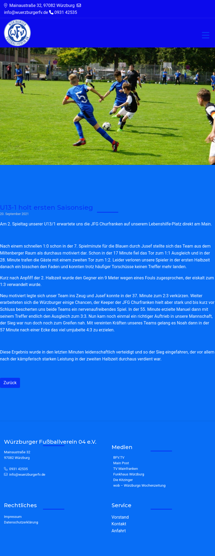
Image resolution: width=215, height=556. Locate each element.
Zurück (10, 382)
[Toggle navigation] (205, 36)
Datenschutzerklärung (21, 522)
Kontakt (119, 523)
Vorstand (120, 517)
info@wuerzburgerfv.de (27, 474)
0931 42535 (18, 469)
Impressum (13, 517)
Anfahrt (119, 530)
